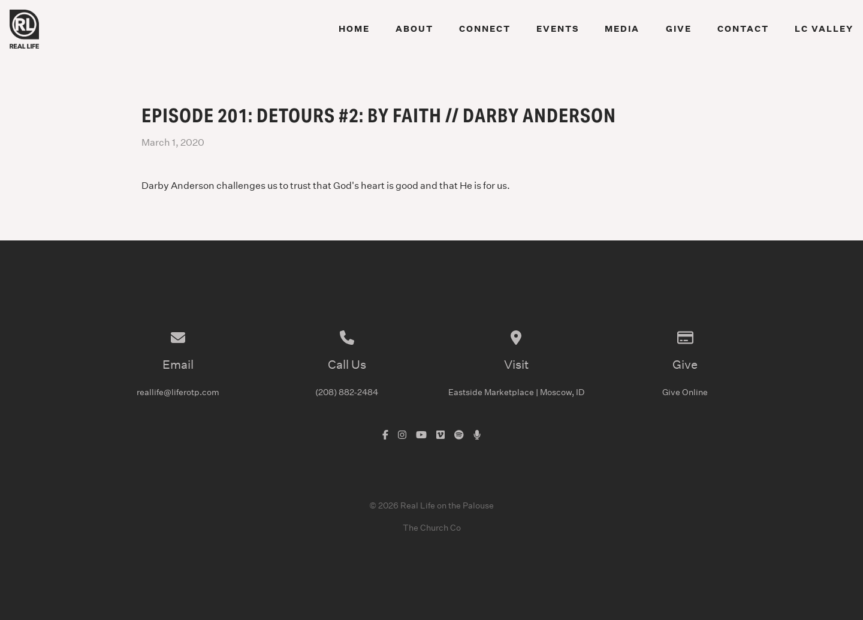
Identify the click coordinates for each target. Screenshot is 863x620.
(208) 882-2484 (346, 392)
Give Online (685, 392)
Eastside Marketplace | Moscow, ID (516, 392)
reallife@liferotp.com (178, 392)
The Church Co (432, 527)
